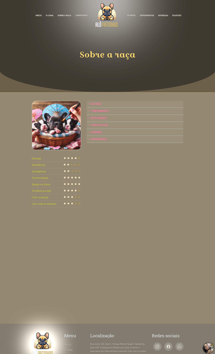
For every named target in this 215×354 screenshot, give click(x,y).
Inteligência (98, 118)
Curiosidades (99, 139)
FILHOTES (176, 15)
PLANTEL (131, 15)
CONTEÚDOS (81, 15)
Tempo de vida (99, 125)
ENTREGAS (163, 15)
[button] (35, 126)
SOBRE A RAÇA (64, 15)
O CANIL (49, 15)
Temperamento (100, 111)
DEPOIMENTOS (147, 15)
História (96, 104)
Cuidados (96, 132)
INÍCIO (39, 15)
